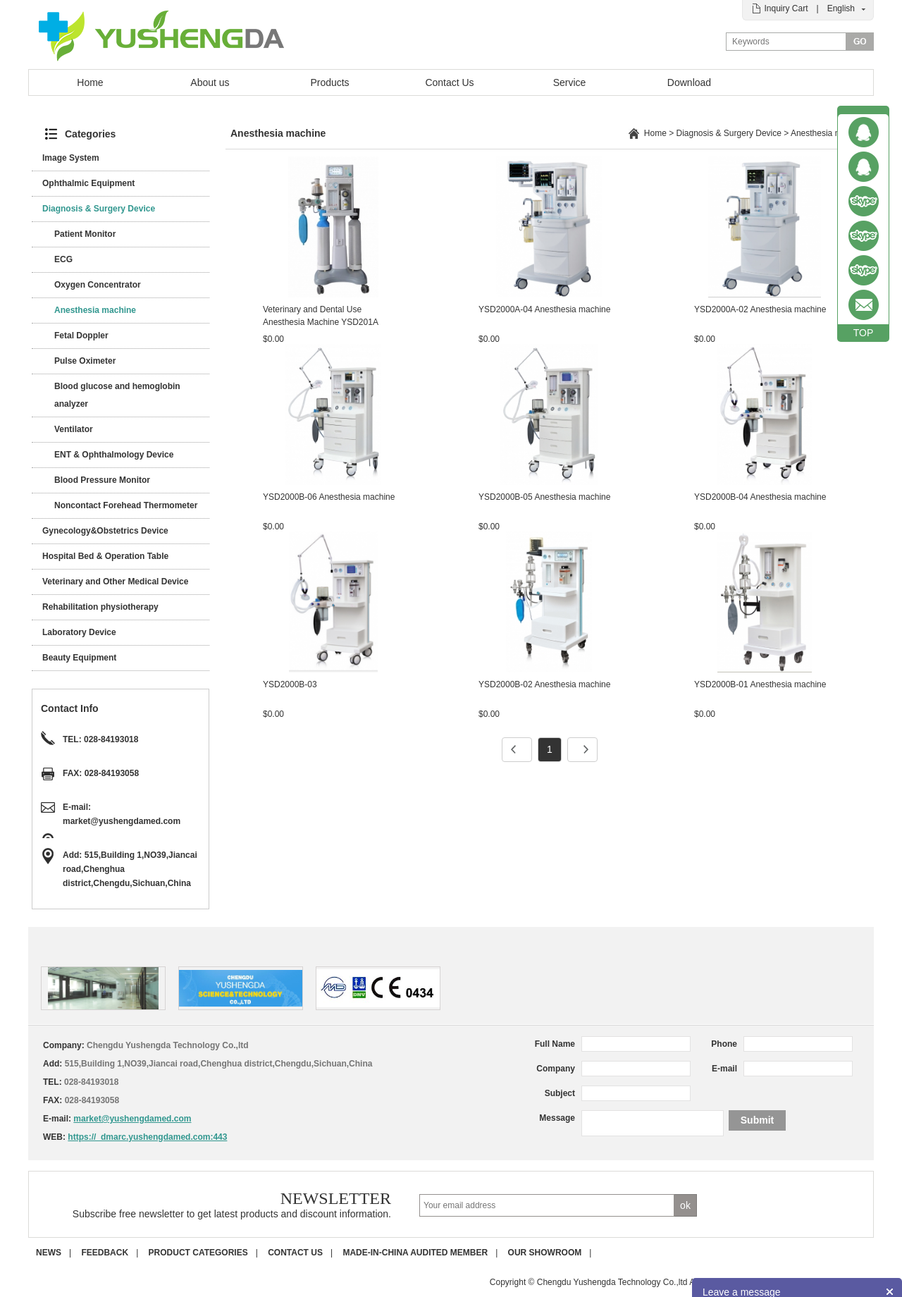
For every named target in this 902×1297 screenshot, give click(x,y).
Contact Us (449, 82)
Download (689, 82)
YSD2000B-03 (290, 684)
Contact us (295, 1253)
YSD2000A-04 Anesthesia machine (544, 309)
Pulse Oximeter (85, 361)
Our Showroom (545, 1253)
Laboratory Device (79, 632)
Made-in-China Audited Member (415, 1253)
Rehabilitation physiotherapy (100, 607)
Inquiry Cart (786, 8)
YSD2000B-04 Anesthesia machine (760, 497)
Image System (70, 158)
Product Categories (198, 1253)
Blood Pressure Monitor (102, 480)
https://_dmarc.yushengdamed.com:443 (147, 1137)
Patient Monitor (85, 234)
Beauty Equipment (79, 658)
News (48, 1253)
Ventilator (73, 429)
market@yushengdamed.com (121, 821)
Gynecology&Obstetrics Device (105, 531)
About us (209, 82)
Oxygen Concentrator (97, 285)
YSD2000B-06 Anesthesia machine (329, 497)
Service (569, 82)
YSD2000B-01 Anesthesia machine (760, 684)
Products (329, 82)
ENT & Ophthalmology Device (113, 455)
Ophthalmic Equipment (88, 183)
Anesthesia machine (95, 310)
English (841, 8)
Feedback (104, 1253)
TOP (863, 332)
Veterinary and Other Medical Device (115, 581)
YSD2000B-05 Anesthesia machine (544, 497)
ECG (63, 259)
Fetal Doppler (81, 335)
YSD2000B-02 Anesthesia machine (544, 684)
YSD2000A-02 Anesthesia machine (760, 309)
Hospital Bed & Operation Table (105, 556)
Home (90, 82)
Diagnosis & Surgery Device (98, 209)
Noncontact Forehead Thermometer (125, 505)
